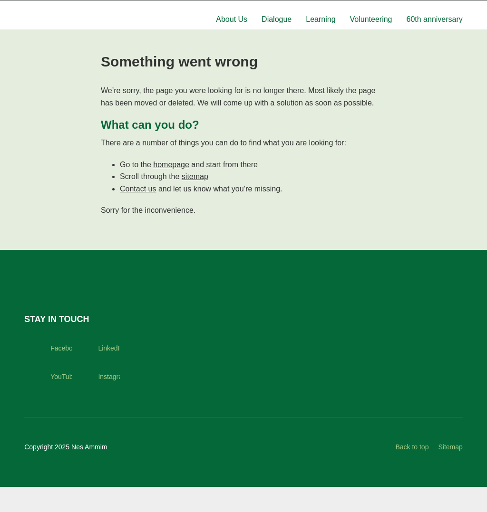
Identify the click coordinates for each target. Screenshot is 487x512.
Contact (335, 8)
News (369, 8)
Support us (439, 8)
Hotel (401, 8)
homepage (171, 190)
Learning (320, 35)
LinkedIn (95, 373)
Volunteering (371, 35)
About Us (231, 35)
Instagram (95, 402)
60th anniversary (435, 35)
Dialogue (277, 35)
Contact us (138, 214)
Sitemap (450, 472)
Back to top (412, 472)
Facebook (48, 373)
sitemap (195, 202)
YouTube (48, 402)
